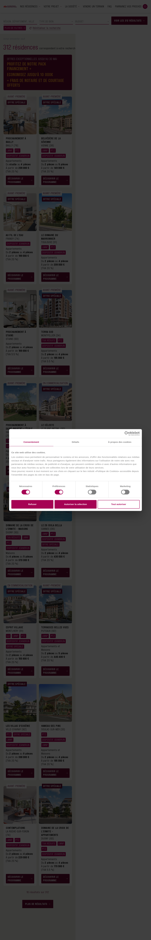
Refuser (32, 504)
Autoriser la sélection (75, 504)
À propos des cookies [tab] (119, 442)
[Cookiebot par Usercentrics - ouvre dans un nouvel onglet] (127, 433)
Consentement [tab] (31, 442)
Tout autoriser (118, 504)
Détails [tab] (75, 442)
